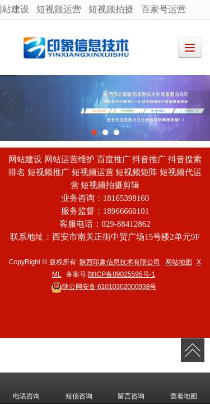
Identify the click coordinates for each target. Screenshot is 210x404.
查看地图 (183, 388)
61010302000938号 (104, 287)
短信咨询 (79, 388)
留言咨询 (131, 388)
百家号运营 (163, 9)
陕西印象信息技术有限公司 (120, 262)
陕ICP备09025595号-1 (121, 274)
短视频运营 (58, 9)
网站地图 (178, 262)
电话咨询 (26, 388)
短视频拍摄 (110, 9)
